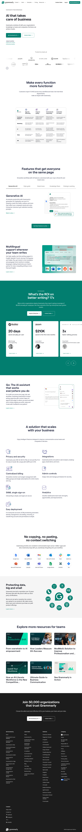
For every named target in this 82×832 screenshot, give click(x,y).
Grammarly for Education (27, 748)
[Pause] (7, 68)
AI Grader (45, 785)
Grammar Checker (47, 734)
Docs (7, 734)
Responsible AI (64, 743)
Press (62, 748)
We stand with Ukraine (64, 740)
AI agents (45, 739)
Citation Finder (46, 782)
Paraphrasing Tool (47, 752)
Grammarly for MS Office (10, 764)
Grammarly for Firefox (9, 758)
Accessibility (64, 774)
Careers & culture (65, 746)
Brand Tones (45, 777)
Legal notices (64, 776)
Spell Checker (46, 790)
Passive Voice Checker (46, 798)
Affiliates (63, 751)
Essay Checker (46, 749)
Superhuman (65, 735)
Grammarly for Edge (11, 761)
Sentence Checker (47, 792)
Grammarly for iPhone (9, 776)
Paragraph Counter (47, 764)
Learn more (10, 272)
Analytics (45, 775)
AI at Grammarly (28, 753)
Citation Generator (47, 747)
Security (63, 771)
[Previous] (68, 363)
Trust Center (64, 756)
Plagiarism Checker (47, 737)
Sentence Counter (47, 767)
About (62, 737)
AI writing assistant (28, 758)
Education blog (27, 768)
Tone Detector (46, 757)
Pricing (36, 2)
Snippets (45, 772)
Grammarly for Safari (11, 755)
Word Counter (46, 759)
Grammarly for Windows (9, 741)
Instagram (9, 817)
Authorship (45, 780)
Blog (25, 763)
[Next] (73, 363)
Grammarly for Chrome (9, 752)
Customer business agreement (65, 764)
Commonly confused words (29, 774)
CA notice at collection (64, 768)
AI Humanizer (46, 744)
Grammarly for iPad (10, 779)
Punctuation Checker (47, 795)
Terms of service (65, 761)
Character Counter (47, 762)
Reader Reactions (47, 787)
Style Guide (45, 770)
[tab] (13, 187)
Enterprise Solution (10, 44)
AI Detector (45, 742)
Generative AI (27, 756)
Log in (66, 2)
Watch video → (10, 213)
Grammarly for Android (9, 782)
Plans (25, 734)
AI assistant (27, 751)
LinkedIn (9, 822)
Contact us (8, 812)
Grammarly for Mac (10, 745)
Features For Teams (10, 42)
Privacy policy (64, 758)
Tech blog (26, 766)
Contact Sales (58, 2)
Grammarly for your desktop (10, 738)
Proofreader (45, 801)
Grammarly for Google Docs (9, 768)
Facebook (9, 814)
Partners (63, 753)
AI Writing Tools (46, 754)
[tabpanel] (41, 204)
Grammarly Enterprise (27, 744)
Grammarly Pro (27, 737)
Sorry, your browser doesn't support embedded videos (59, 27)
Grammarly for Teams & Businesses (29, 740)
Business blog (27, 771)
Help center (8, 809)
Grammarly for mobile (9, 772)
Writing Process (28, 761)
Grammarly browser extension (10, 748)
